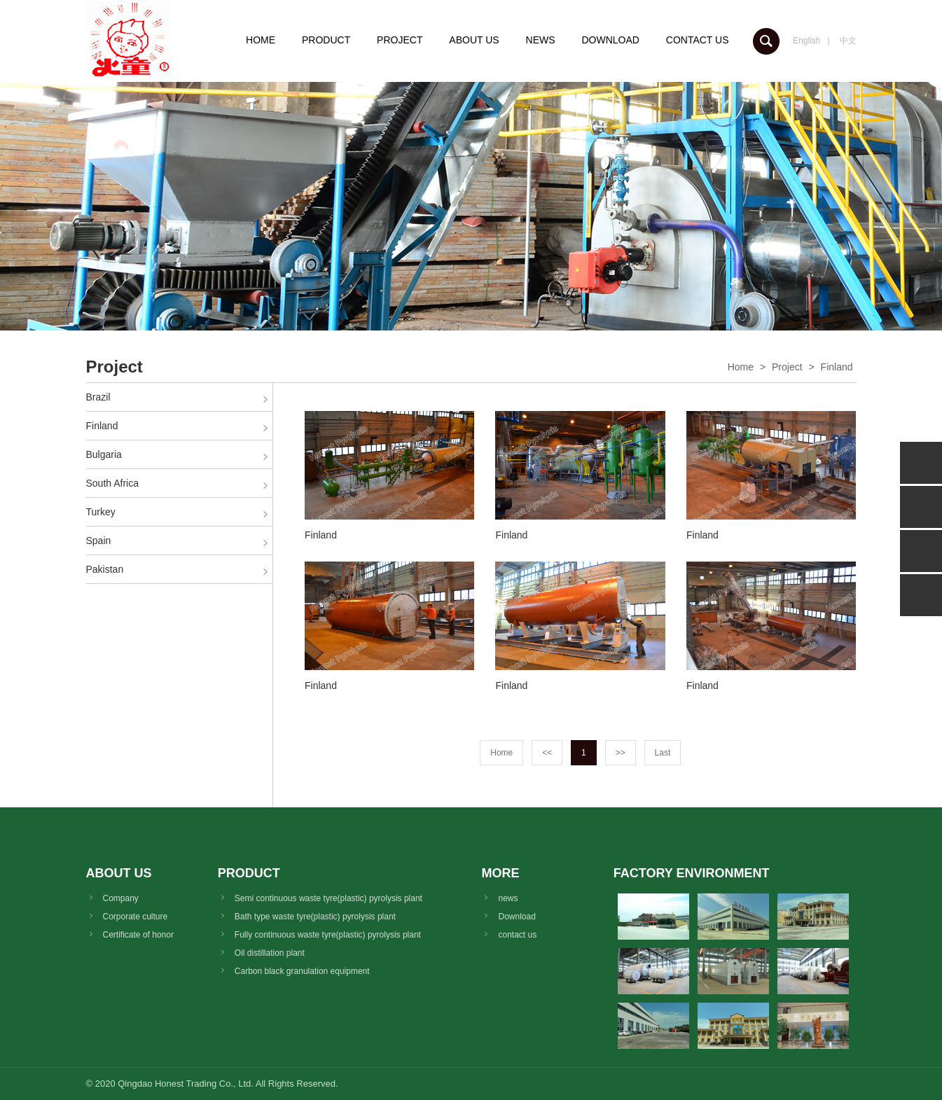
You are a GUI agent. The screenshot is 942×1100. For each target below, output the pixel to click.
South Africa (112, 483)
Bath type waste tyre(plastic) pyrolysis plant (315, 916)
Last (663, 753)
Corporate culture (135, 916)
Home (741, 367)
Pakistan (105, 569)
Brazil (98, 397)
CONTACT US (697, 40)
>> (620, 753)
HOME (260, 40)
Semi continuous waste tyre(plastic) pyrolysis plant (328, 898)
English (806, 41)
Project (787, 367)
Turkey (101, 511)
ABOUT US (474, 40)
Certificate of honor (138, 935)
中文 (848, 41)
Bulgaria (104, 454)
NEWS (540, 40)
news (508, 898)
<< (547, 753)
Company (121, 898)
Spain (98, 540)
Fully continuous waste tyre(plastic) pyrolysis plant (328, 935)
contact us (517, 935)
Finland (837, 367)
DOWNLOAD (610, 40)
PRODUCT (326, 40)
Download (516, 916)
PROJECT (399, 40)
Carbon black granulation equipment (302, 971)
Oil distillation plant (270, 953)
